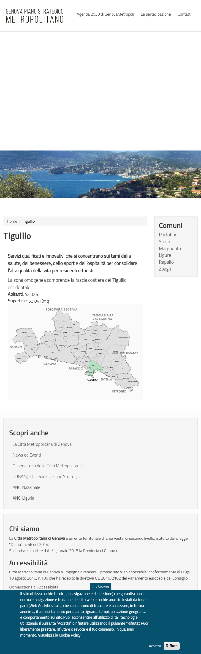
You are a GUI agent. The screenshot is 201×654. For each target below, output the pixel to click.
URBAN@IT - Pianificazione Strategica (47, 476)
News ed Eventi (27, 455)
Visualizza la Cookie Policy (59, 638)
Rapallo (166, 262)
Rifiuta (172, 649)
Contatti (184, 14)
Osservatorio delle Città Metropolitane (47, 466)
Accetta (155, 649)
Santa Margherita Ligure (170, 248)
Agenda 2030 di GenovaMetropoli (105, 14)
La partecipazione (156, 14)
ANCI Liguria (23, 498)
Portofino (168, 234)
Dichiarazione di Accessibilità (33, 587)
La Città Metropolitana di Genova (42, 444)
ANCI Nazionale (26, 487)
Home (12, 221)
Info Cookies (100, 589)
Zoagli (165, 268)
